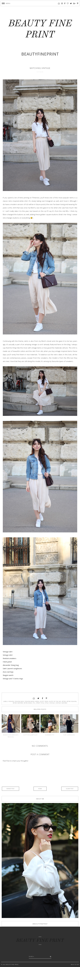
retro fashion (72, 701)
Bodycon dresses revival (11, 736)
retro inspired (18, 703)
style (47, 703)
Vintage (52, 703)
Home (40, 788)
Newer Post (10, 788)
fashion (11, 701)
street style (40, 703)
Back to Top (75, 964)
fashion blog (19, 701)
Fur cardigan (69, 735)
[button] (6, 3)
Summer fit (49, 735)
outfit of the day (55, 701)
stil (34, 703)
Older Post (69, 788)
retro (64, 701)
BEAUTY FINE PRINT (40, 940)
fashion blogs (30, 701)
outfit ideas (44, 701)
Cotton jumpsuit (30, 735)
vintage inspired (61, 703)
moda (37, 701)
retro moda (28, 703)
